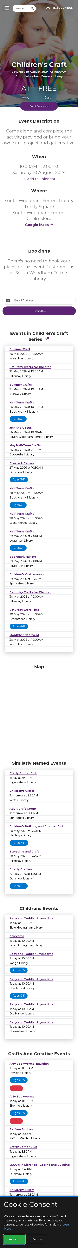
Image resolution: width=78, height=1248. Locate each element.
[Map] (39, 711)
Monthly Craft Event (24, 635)
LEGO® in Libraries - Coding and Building (40, 1165)
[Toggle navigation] (6, 8)
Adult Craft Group (23, 808)
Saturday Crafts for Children (30, 367)
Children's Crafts (22, 791)
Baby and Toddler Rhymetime (31, 918)
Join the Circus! (21, 427)
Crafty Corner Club (23, 773)
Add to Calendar (39, 179)
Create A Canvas (22, 463)
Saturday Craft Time (25, 610)
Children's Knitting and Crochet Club (37, 826)
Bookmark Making (23, 556)
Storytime (17, 936)
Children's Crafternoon (27, 574)
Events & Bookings (59, 7)
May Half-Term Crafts (25, 445)
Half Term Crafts (22, 402)
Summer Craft (20, 349)
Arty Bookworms (22, 1096)
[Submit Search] (32, 8)
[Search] (21, 8)
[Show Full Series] (46, 339)
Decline (37, 1239)
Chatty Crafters (21, 869)
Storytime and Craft (24, 851)
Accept (14, 1239)
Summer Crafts (21, 384)
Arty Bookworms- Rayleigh (29, 1063)
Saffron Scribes (21, 1129)
